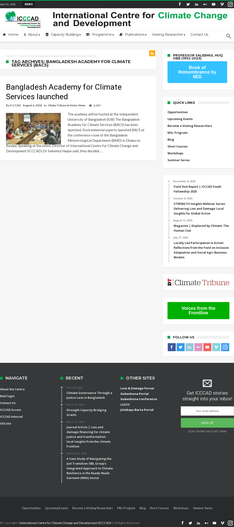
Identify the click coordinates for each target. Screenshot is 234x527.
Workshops (175, 153)
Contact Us (8, 403)
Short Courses (178, 146)
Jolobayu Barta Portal (137, 410)
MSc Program (177, 133)
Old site (5, 423)
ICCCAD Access (10, 410)
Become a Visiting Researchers (190, 126)
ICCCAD (15, 105)
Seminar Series (179, 160)
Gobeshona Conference (138, 399)
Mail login (7, 396)
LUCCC (125, 404)
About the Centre (12, 389)
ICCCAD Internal (11, 417)
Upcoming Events (180, 119)
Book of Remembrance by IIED (197, 72)
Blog (171, 139)
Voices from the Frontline (198, 310)
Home (9, 56)
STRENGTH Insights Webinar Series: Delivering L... (70, 4)
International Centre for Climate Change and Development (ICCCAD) (65, 523)
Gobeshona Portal (134, 394)
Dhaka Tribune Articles (62, 105)
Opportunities (178, 112)
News (81, 105)
